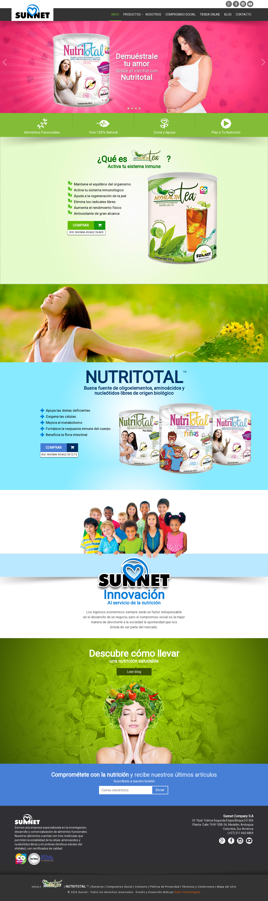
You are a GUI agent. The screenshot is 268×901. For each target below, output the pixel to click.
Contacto (243, 14)
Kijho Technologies (187, 892)
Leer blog (134, 672)
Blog (228, 14)
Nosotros (153, 14)
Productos (132, 14)
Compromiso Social (180, 14)
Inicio (115, 14)
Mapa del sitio (226, 886)
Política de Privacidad (164, 886)
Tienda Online (210, 14)
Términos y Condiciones (198, 886)
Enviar (160, 790)
